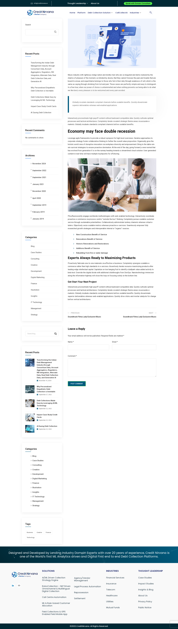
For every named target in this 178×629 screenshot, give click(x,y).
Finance (34, 283)
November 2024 (39, 164)
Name (71, 342)
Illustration (35, 290)
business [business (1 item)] (30, 532)
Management (36, 308)
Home (72, 12)
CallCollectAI (121, 12)
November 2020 (39, 191)
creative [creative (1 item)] (39, 532)
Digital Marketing (37, 277)
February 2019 (38, 212)
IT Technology (36, 302)
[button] (138, 3)
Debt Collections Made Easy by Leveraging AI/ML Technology (47, 403)
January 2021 (38, 184)
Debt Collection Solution (100, 12)
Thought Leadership (77, 3)
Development (36, 271)
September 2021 (39, 177)
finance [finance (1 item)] (48, 532)
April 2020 (36, 198)
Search (28, 25)
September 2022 (39, 170)
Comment (72, 356)
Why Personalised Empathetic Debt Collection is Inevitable (46, 389)
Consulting (35, 259)
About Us (95, 3)
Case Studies (36, 252)
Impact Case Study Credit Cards (43, 106)
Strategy (34, 315)
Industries (136, 12)
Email (115, 342)
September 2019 (39, 205)
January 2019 (38, 219)
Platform (81, 12)
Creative (34, 265)
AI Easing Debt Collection (41, 112)
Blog (32, 246)
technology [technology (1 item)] (30, 537)
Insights (34, 296)
